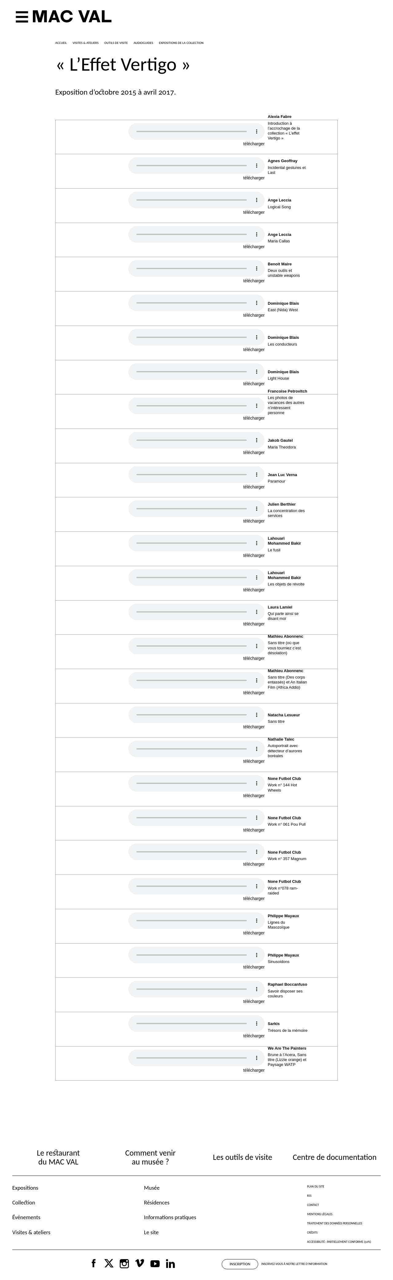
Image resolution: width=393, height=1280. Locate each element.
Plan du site (315, 1186)
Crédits (312, 1233)
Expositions (25, 1187)
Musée (152, 1187)
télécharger (254, 143)
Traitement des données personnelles (334, 1223)
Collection (23, 1202)
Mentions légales (320, 1214)
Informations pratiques (170, 1217)
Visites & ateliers (31, 1232)
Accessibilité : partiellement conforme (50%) (339, 1242)
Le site (151, 1232)
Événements (26, 1217)
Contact (313, 1205)
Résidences (156, 1202)
